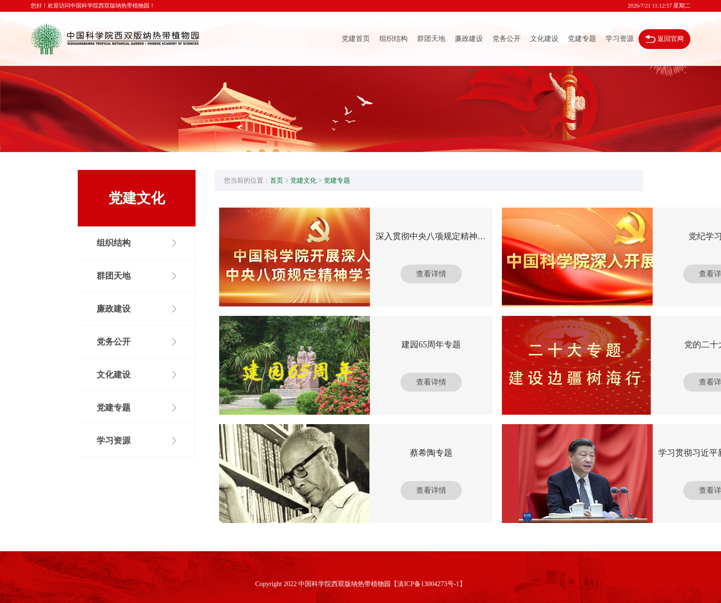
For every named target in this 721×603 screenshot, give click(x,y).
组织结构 (393, 38)
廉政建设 (469, 38)
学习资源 (620, 38)
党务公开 (506, 38)
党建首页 (356, 38)
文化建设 (544, 38)
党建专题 (582, 38)
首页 (276, 180)
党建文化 (303, 180)
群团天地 (431, 38)
